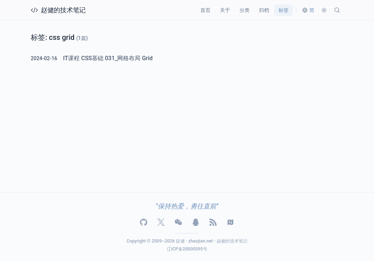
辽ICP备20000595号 (187, 249)
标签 (284, 10)
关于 (225, 10)
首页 (205, 10)
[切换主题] (324, 10)
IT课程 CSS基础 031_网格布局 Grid (108, 58)
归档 (264, 10)
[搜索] (337, 10)
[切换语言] (308, 10)
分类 (244, 10)
